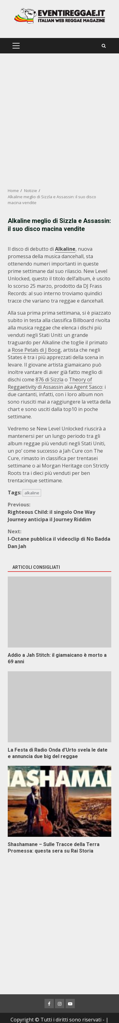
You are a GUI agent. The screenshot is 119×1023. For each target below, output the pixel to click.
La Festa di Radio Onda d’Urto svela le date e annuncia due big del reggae (59, 706)
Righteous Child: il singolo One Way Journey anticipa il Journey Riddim (59, 512)
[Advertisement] (59, 120)
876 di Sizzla (49, 379)
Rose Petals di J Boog (36, 349)
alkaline (31, 493)
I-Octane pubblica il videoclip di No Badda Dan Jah (59, 539)
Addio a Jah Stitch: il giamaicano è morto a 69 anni (59, 612)
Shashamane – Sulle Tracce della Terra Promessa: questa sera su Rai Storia (59, 801)
